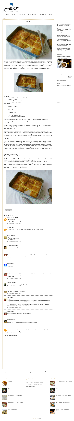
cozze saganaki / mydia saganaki (63, 402)
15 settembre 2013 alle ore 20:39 (14, 259)
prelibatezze (32, 14)
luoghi (14, 14)
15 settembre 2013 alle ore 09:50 (14, 223)
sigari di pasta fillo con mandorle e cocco (34, 382)
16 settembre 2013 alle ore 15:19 (14, 285)
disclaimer (59, 102)
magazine (22, 14)
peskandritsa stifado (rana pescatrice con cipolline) (36, 380)
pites (9, 212)
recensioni (42, 14)
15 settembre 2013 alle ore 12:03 (14, 231)
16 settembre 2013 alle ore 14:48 (14, 278)
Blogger (39, 418)
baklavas (10, 381)
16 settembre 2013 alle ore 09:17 (14, 268)
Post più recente (7, 372)
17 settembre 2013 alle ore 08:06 (14, 315)
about (7, 14)
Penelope (9, 282)
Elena (8, 263)
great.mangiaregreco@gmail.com (64, 85)
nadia (8, 272)
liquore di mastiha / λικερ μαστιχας (15, 395)
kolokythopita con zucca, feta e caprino (34, 384)
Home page (28, 372)
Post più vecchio (49, 372)
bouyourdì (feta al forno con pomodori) (16, 402)
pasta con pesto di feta (12, 409)
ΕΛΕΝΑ (8, 235)
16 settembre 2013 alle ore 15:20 (14, 293)
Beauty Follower (10, 217)
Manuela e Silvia (10, 253)
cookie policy (59, 104)
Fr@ (8, 289)
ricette (50, 14)
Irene (8, 297)
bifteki (9, 388)
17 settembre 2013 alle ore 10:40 (14, 332)
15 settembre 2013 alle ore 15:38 (14, 248)
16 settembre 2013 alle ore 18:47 (14, 307)
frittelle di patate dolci (30, 386)
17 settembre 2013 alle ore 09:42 (14, 323)
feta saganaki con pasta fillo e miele (63, 395)
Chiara (8, 227)
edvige (8, 319)
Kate (8, 328)
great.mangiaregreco (61, 80)
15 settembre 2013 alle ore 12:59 (14, 241)
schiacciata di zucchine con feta (32, 388)
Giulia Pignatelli (10, 245)
